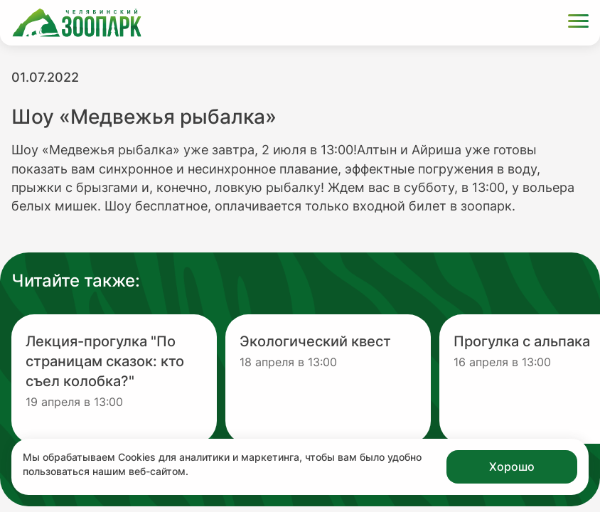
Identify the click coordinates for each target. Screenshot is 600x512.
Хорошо (512, 466)
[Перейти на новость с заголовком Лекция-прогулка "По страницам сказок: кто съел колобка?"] (114, 379)
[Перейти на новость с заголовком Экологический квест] (328, 379)
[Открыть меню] (578, 23)
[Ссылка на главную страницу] (76, 23)
